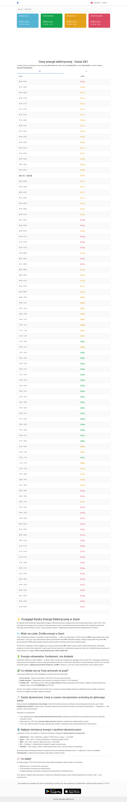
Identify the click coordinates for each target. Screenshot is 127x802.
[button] (108, 3)
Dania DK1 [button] (95, 3)
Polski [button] (104, 3)
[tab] (40, 71)
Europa (20, 9)
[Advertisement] (63, 44)
